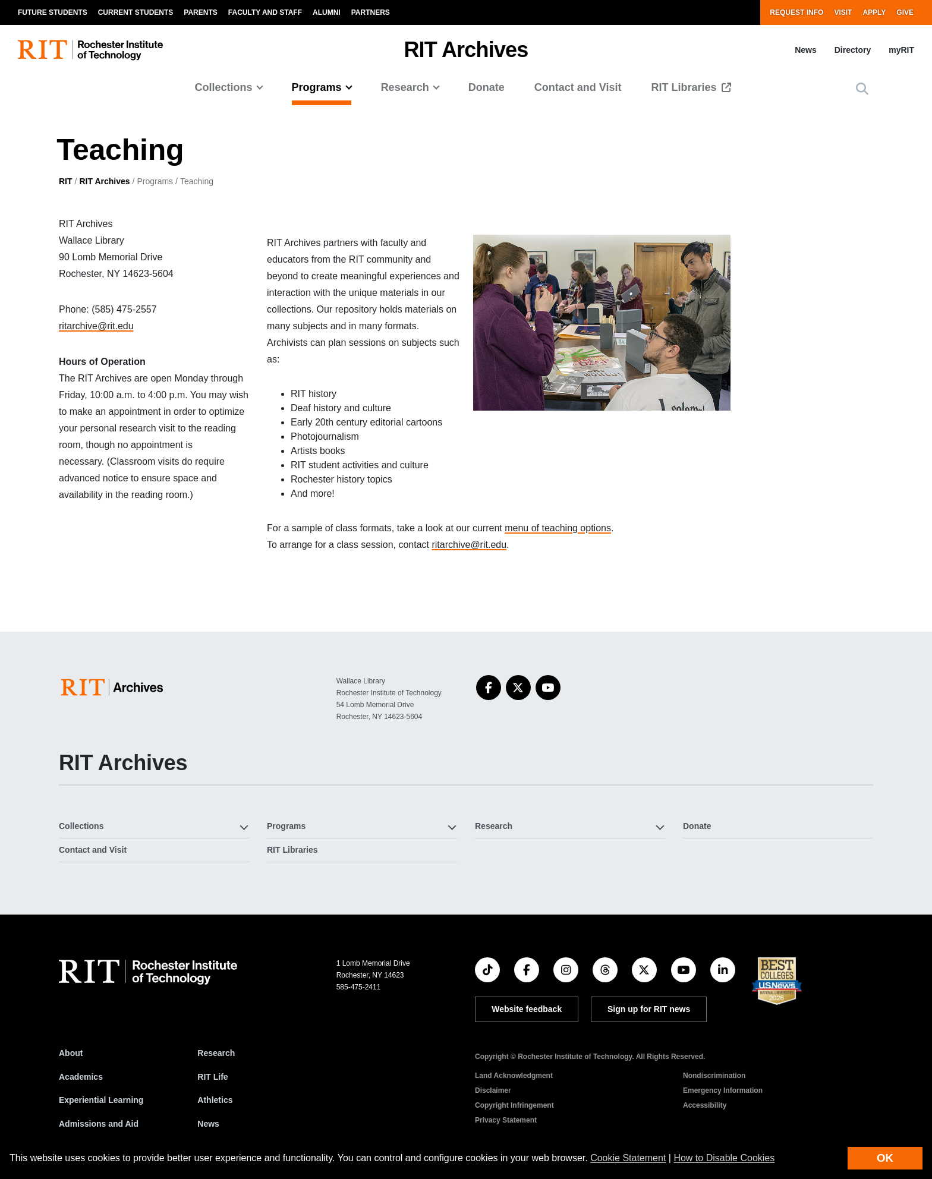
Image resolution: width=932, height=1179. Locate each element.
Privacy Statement (506, 1120)
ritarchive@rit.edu (96, 326)
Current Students (136, 12)
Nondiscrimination (714, 1075)
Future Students (52, 12)
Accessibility (704, 1105)
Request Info (796, 12)
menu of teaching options (558, 528)
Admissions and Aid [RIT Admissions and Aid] (98, 1123)
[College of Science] (114, 687)
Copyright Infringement (514, 1105)
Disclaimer (493, 1090)
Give (905, 12)
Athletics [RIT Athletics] (214, 1100)
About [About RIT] (71, 1053)
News (806, 50)
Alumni (327, 12)
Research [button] (405, 87)
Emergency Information (723, 1090)
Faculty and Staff (265, 12)
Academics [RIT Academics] (81, 1077)
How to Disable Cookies (723, 1158)
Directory (853, 50)
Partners (370, 12)
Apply (874, 12)
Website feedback (527, 1009)
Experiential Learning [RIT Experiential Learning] (101, 1100)
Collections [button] (224, 87)
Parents (200, 12)
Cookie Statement (628, 1158)
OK (885, 1158)
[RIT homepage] (90, 50)
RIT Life (212, 1077)
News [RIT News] (208, 1123)
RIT (66, 181)
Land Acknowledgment (514, 1075)
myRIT (901, 50)
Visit (843, 12)
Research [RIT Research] (216, 1053)
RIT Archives (104, 181)
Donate (486, 87)
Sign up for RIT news (648, 1009)
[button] (862, 89)
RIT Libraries (685, 87)
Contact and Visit (578, 87)
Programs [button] (317, 87)
